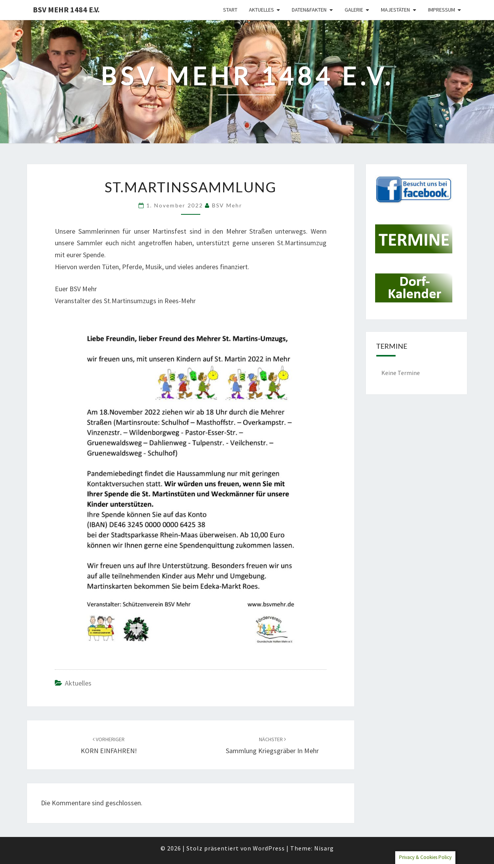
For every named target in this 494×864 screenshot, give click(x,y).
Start (230, 9)
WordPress (269, 848)
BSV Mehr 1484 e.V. (66, 9)
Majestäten (395, 9)
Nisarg (324, 848)
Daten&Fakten (309, 9)
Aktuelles (261, 9)
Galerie (354, 9)
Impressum (441, 9)
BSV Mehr (227, 205)
